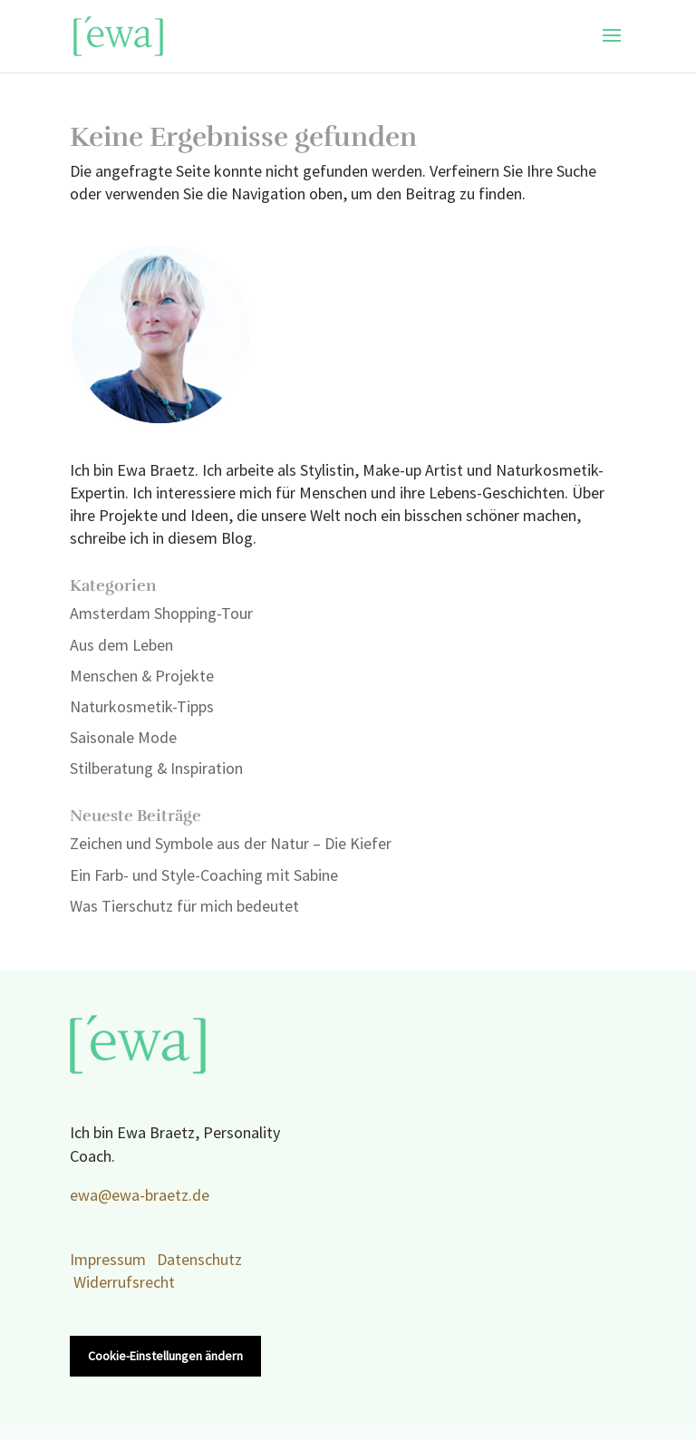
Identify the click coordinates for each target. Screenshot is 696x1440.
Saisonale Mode (123, 738)
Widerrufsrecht (124, 1282)
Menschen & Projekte (142, 676)
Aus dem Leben (121, 645)
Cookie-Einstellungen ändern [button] (165, 1356)
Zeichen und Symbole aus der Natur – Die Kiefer (231, 844)
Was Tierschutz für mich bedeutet (184, 906)
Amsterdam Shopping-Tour (161, 613)
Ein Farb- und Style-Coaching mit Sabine (204, 875)
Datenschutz (199, 1260)
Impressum (108, 1260)
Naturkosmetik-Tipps (142, 707)
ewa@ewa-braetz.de (139, 1195)
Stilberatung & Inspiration (156, 768)
